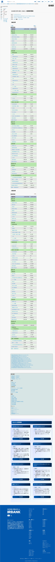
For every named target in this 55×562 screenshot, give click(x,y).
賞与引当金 (14, 137)
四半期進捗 (13, 385)
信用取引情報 (14, 398)
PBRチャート (14, 412)
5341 (1, 8)
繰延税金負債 (14, 147)
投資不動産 (14, 253)
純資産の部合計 (15, 185)
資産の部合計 (14, 267)
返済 (43, 511)
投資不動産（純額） (15, 106)
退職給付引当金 (15, 307)
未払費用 (13, 131)
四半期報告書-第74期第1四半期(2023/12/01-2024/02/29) (21, 361)
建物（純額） (14, 58)
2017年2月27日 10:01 (17, 14)
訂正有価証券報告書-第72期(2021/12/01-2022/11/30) (20, 366)
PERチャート (14, 410)
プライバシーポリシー (38, 558)
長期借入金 (14, 145)
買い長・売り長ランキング (46, 546)
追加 (52, 5)
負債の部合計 (14, 161)
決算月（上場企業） (32, 551)
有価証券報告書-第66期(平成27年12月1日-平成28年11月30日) (24, 16)
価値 (6, 20)
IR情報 (12, 395)
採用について (32, 558)
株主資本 (30, 534)
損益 (14, 19)
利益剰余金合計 (15, 332)
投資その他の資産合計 (16, 263)
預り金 (13, 289)
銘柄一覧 (30, 543)
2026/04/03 (4, 8)
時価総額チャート (15, 413)
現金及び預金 (14, 202)
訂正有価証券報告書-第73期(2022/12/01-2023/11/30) (20, 358)
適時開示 (44, 531)
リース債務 (14, 279)
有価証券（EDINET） (15, 376)
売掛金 (13, 206)
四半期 (39, 1)
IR (3, 19)
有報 (4, 18)
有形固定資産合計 (15, 92)
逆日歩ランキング (45, 547)
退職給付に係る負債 (15, 149)
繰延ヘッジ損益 (15, 179)
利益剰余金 (14, 169)
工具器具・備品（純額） (16, 234)
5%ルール (44, 534)
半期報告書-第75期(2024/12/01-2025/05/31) (19, 356)
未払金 (13, 129)
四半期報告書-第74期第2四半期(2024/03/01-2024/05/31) (21, 360)
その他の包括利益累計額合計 (17, 183)
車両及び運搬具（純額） (16, 232)
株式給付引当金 (15, 153)
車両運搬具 (14, 72)
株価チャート (14, 408)
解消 (43, 514)
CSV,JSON (5, 21)
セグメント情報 (14, 392)
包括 (22, 19)
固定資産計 (14, 265)
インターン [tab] (14, 487)
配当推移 (13, 390)
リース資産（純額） (15, 90)
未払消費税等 (14, 135)
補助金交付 (30, 527)
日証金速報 (13, 404)
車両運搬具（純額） (15, 76)
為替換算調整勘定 (15, 181)
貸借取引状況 (14, 400)
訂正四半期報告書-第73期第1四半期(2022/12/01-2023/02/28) (22, 365)
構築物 (13, 60)
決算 (5, 19)
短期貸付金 (14, 214)
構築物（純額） (15, 64)
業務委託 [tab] (17, 429)
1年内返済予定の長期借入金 (17, 127)
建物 (13, 54)
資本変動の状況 (14, 389)
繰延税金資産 (14, 42)
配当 (52, 1)
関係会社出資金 (15, 257)
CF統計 (30, 535)
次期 (35, 25)
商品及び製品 (14, 208)
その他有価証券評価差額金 (17, 177)
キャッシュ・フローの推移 (16, 388)
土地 (13, 84)
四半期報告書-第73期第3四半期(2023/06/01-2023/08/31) (21, 363)
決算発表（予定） (31, 554)
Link (1, 19)
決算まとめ (13, 382)
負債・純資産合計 (15, 187)
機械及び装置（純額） (16, 70)
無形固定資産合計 (15, 100)
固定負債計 (14, 159)
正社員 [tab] (14, 429)
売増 (43, 510)
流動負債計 (14, 141)
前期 (12, 25)
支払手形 (13, 273)
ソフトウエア (14, 96)
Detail (20, 438)
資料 (1, 18)
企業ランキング (45, 542)
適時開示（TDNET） (15, 377)
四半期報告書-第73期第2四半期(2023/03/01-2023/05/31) (21, 367)
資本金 (13, 167)
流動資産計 (14, 48)
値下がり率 (30, 511)
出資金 (13, 108)
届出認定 (30, 523)
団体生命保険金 (15, 110)
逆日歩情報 (13, 402)
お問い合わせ (22, 558)
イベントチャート (15, 409)
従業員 (30, 538)
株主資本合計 (14, 173)
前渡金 (13, 210)
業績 (35, 1)
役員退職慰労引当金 (15, 151)
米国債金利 (44, 551)
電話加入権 (14, 246)
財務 (42, 1)
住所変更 (44, 522)
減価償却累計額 (15, 56)
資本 (48, 1)
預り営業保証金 (15, 155)
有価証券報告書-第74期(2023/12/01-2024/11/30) (19, 357)
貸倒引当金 (14, 46)
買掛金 (13, 275)
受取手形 (13, 204)
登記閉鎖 (44, 523)
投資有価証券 (14, 104)
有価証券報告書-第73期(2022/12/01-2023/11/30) (19, 362)
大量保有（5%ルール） (16, 378)
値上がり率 (30, 510)
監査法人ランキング (45, 543)
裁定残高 (30, 514)
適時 (7, 18)
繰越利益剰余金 (15, 330)
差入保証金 (14, 112)
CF (45, 1)
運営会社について (27, 558)
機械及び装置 (14, 66)
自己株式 (13, 171)
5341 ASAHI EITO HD (4, 7)
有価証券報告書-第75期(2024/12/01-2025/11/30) (19, 355)
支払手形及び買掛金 (15, 125)
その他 (13, 44)
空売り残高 (13, 397)
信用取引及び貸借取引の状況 (17, 401)
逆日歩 (30, 517)
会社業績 (13, 383)
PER (1, 10)
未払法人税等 (14, 133)
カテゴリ (30, 542)
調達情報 (30, 526)
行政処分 (30, 522)
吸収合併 (44, 526)
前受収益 (13, 291)
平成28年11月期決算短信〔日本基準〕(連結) (21, 17)
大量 (5, 18)
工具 (13, 78)
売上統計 (30, 531)
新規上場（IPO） (31, 555)
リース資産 (14, 86)
